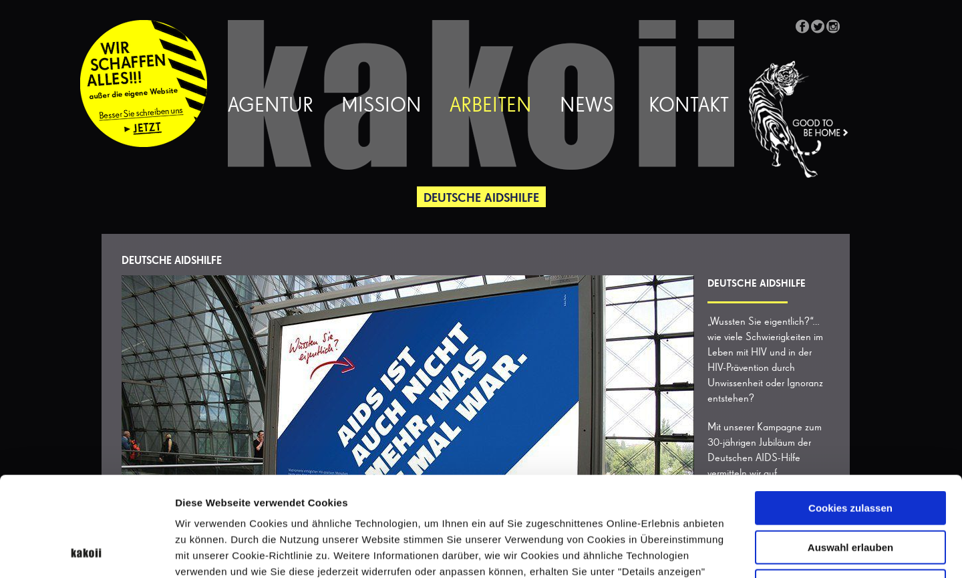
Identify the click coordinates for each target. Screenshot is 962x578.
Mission (381, 106)
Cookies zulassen (850, 414)
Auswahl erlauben (850, 454)
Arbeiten (491, 106)
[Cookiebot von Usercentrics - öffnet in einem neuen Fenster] (86, 552)
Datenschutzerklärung (303, 494)
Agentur (270, 106)
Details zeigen (710, 551)
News (586, 106)
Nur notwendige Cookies (850, 492)
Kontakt (689, 106)
